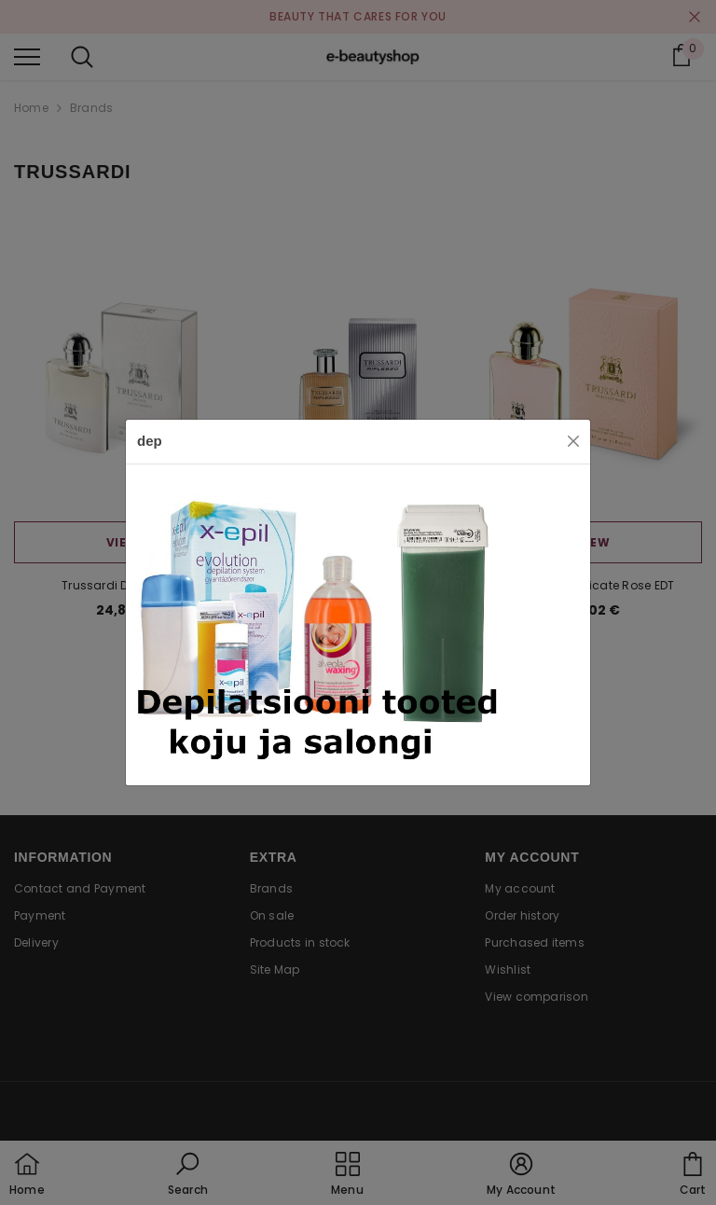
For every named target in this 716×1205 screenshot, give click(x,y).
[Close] (573, 441)
